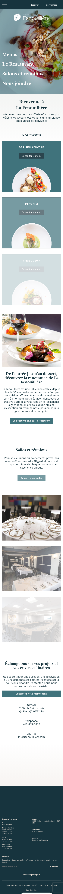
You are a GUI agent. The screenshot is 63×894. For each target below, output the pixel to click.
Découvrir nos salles (31, 479)
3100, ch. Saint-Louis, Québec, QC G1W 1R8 (31, 710)
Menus (9, 54)
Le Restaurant (18, 64)
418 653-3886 (31, 724)
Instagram (36, 875)
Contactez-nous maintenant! (31, 694)
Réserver (34, 5)
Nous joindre (16, 83)
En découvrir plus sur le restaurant (31, 421)
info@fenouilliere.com (31, 737)
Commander (51, 5)
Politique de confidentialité (48, 885)
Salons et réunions (22, 73)
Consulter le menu (31, 156)
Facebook (27, 875)
